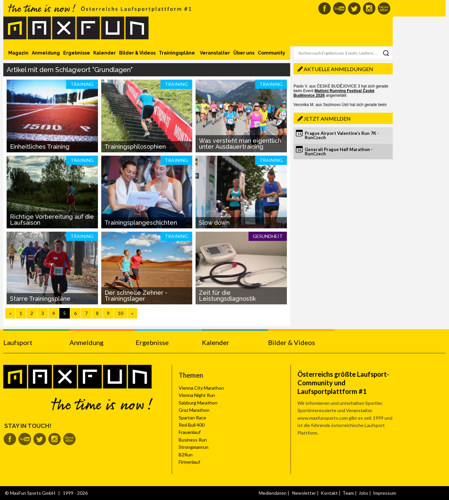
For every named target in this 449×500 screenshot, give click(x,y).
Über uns (243, 53)
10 (120, 313)
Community (271, 53)
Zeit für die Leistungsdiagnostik (227, 295)
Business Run (193, 439)
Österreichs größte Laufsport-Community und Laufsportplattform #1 (343, 382)
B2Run (186, 454)
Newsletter (304, 493)
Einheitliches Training (39, 146)
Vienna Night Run (197, 395)
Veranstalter (215, 53)
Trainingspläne (177, 53)
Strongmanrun (193, 447)
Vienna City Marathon (201, 388)
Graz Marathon (194, 410)
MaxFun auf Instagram (369, 8)
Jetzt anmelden (327, 118)
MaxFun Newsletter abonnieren (384, 8)
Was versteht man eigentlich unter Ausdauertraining (240, 143)
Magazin (18, 53)
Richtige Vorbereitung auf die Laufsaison (52, 219)
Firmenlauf (189, 462)
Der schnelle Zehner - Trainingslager (136, 295)
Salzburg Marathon (198, 402)
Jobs (363, 493)
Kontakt (329, 493)
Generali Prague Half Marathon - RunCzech (339, 151)
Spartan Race (192, 417)
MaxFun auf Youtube (339, 8)
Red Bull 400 (191, 425)
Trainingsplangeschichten (141, 222)
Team (348, 493)
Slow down (214, 222)
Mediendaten (273, 493)
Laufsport (17, 342)
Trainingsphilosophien (135, 146)
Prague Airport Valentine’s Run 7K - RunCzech (342, 135)
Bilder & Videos (137, 53)
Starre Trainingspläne (40, 298)
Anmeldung (46, 53)
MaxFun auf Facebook (324, 8)
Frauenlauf (190, 432)
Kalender (104, 53)
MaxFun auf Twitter (354, 8)
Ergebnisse (76, 53)
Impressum (384, 493)
